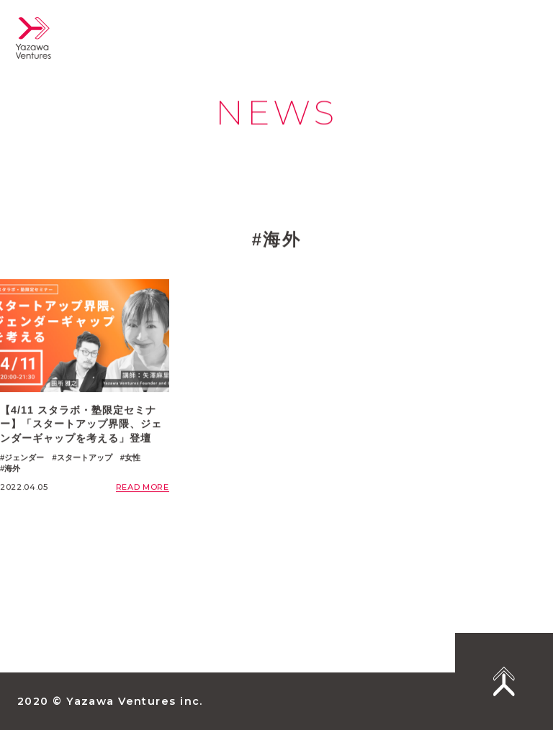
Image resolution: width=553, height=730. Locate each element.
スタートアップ (84, 457)
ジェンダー (24, 457)
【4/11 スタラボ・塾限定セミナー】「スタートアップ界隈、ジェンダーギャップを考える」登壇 (81, 424)
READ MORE (142, 487)
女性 (132, 457)
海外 (12, 469)
